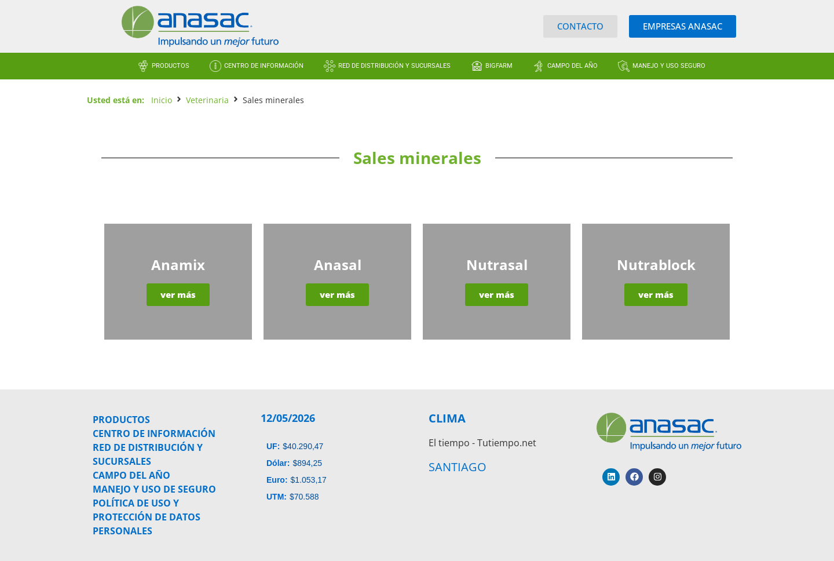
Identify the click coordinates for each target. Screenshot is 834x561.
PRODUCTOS (170, 66)
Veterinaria (207, 99)
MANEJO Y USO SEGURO (668, 66)
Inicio (161, 99)
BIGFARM (499, 66)
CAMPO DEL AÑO (572, 66)
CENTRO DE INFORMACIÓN (263, 66)
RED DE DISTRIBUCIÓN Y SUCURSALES (394, 66)
